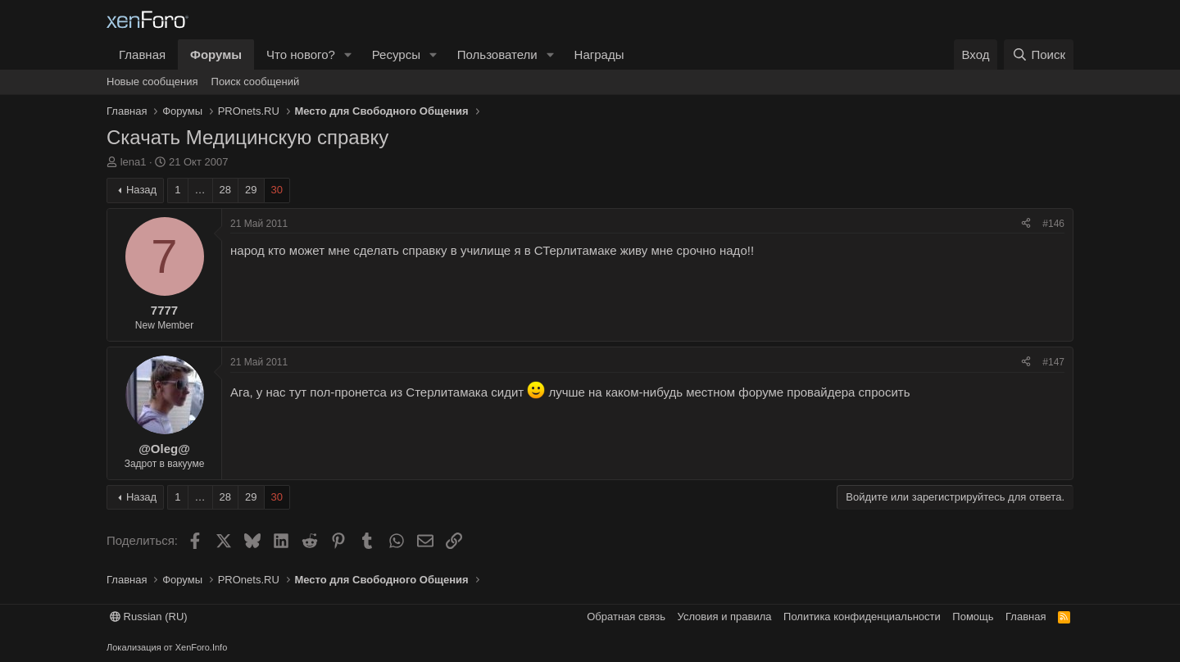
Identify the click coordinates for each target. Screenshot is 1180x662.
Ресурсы (396, 54)
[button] (348, 54)
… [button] (200, 190)
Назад (141, 190)
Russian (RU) (149, 616)
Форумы (216, 54)
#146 (1053, 223)
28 (225, 190)
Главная (142, 54)
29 (250, 190)
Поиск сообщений (255, 81)
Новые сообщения (152, 81)
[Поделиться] (1026, 224)
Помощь (972, 616)
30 (277, 190)
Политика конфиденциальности (862, 616)
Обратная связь (626, 616)
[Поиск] (1038, 54)
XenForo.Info (201, 647)
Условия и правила (725, 616)
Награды (599, 54)
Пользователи (497, 54)
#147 (1053, 362)
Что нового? (300, 54)
